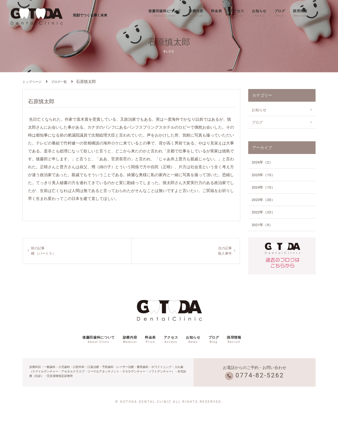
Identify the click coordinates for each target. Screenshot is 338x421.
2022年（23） (263, 212)
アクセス (237, 13)
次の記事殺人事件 (224, 251)
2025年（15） (263, 175)
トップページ (31, 82)
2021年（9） (262, 225)
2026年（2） (262, 162)
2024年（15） (263, 187)
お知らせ (259, 13)
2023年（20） (263, 200)
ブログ (279, 13)
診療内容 (196, 13)
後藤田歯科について (164, 13)
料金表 (216, 13)
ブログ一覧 (59, 82)
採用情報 (300, 13)
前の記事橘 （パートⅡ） (44, 251)
